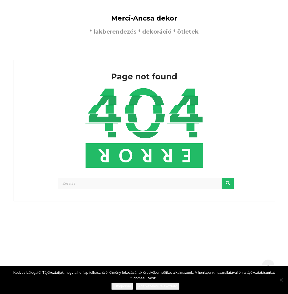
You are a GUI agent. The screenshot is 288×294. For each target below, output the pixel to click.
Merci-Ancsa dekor (144, 18)
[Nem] (281, 280)
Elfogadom (122, 286)
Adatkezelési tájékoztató (157, 286)
